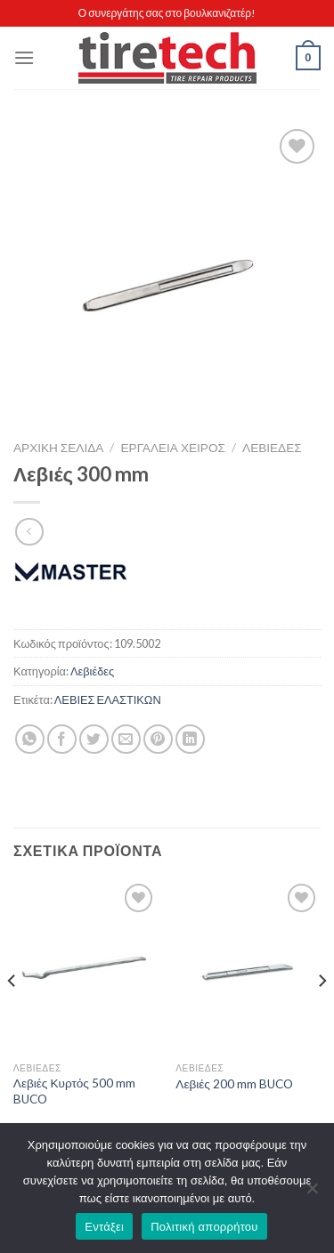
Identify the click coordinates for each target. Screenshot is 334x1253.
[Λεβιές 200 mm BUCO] (248, 966)
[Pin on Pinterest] (158, 739)
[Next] (321, 1016)
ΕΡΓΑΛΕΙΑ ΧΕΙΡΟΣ (173, 448)
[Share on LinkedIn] (190, 739)
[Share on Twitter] (94, 739)
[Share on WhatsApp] (30, 739)
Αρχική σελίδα (58, 448)
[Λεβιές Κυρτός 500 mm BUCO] (86, 966)
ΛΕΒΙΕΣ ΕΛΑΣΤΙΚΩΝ (107, 699)
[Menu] (24, 57)
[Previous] (12, 1016)
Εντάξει (104, 1226)
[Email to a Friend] (126, 739)
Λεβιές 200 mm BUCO (234, 1084)
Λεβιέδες (272, 448)
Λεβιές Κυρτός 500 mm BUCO (74, 1091)
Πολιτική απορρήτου (204, 1226)
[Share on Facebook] (62, 739)
